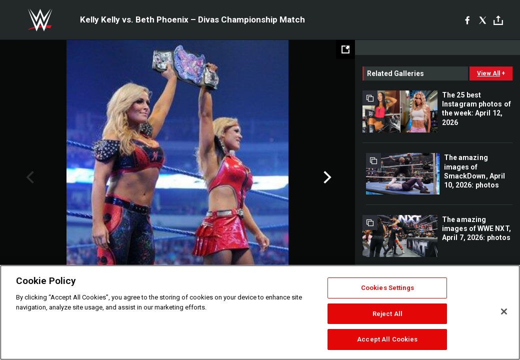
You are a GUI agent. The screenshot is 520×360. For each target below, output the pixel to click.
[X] (482, 20)
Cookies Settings (387, 288)
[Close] (504, 311)
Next (326, 177)
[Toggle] (498, 20)
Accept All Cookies (387, 339)
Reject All (387, 314)
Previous (29, 177)
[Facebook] (467, 20)
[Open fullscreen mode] (345, 49)
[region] (260, 312)
